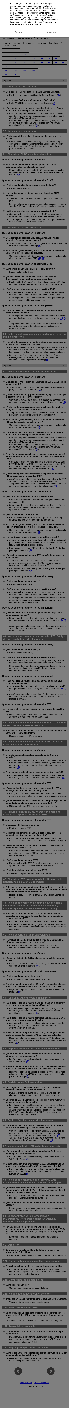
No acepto (41, 15)
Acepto (33, 13)
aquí (12, 13)
